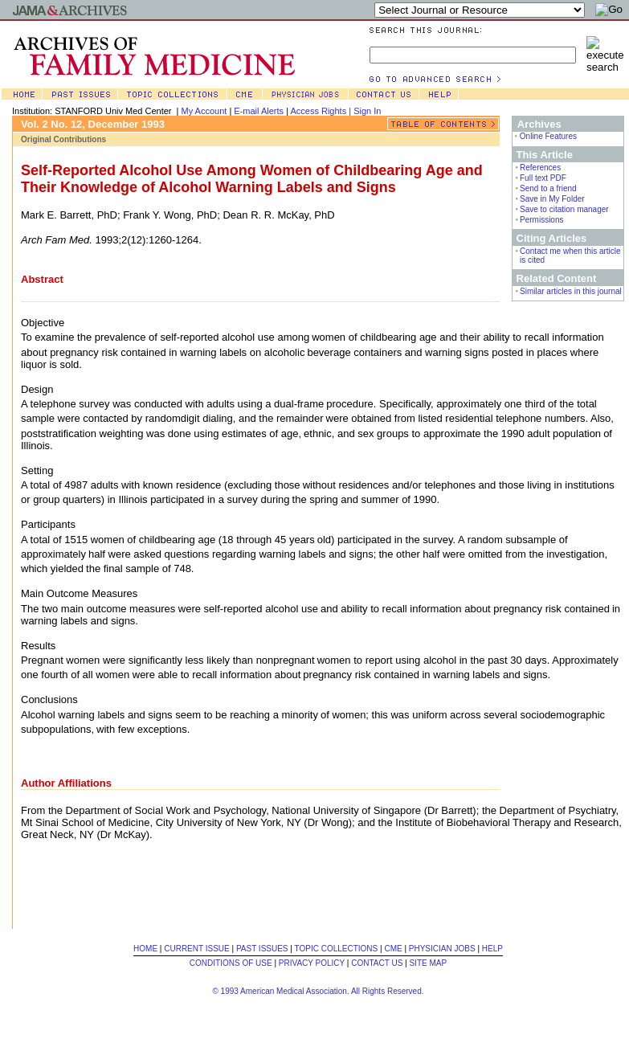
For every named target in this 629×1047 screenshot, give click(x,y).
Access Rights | (321, 111)
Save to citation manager (564, 209)
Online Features (548, 136)
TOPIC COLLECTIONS (336, 948)
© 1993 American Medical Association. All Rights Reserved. (317, 991)
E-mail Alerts (259, 111)
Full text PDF (543, 178)
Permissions (541, 219)
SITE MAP (428, 963)
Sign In (367, 111)
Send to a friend (548, 188)
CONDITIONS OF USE (231, 963)
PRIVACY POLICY (312, 963)
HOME (145, 948)
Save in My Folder (552, 198)
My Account (204, 111)
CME (393, 948)
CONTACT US (376, 963)
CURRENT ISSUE (197, 948)
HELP (492, 948)
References (540, 167)
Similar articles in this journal (571, 291)
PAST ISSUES (262, 948)
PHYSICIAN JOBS (442, 948)
